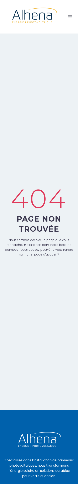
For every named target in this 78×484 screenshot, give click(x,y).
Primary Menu (70, 16)
